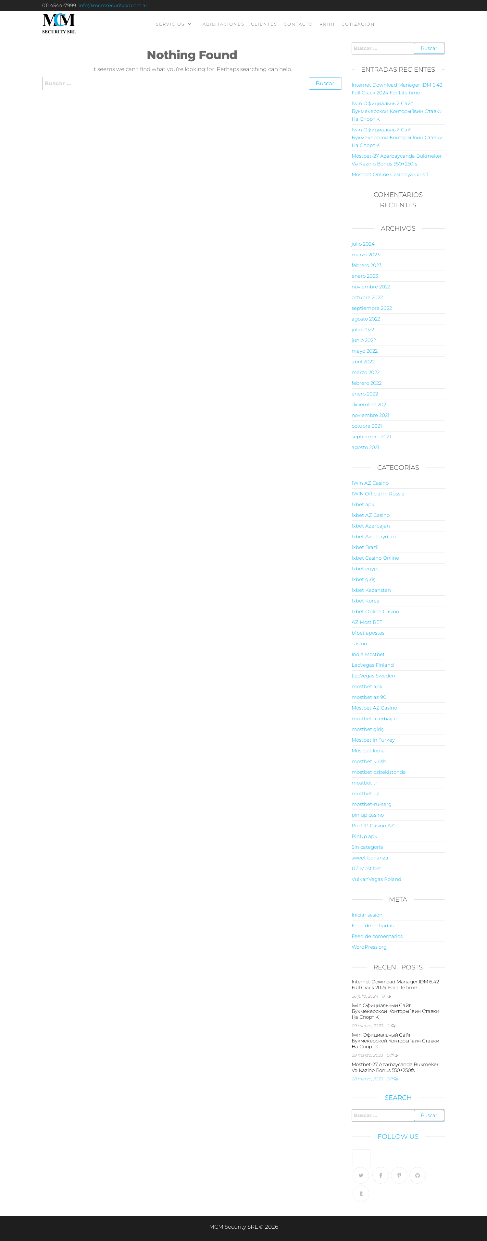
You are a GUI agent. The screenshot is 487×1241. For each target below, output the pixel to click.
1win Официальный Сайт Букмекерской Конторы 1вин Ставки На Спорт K (397, 111)
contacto (298, 24)
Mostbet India (368, 751)
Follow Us (398, 1136)
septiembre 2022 (372, 308)
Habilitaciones (221, 24)
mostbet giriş (367, 729)
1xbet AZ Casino (371, 515)
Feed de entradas (372, 925)
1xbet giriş (363, 579)
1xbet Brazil (365, 547)
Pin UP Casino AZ (373, 825)
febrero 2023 (366, 265)
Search (398, 1097)
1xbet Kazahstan (371, 590)
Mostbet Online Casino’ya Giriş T (390, 174)
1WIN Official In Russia (378, 494)
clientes (264, 24)
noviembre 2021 (370, 415)
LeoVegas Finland (373, 665)
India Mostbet (368, 654)
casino (359, 643)
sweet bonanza (370, 858)
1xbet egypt (365, 569)
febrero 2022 (366, 383)
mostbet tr (364, 783)
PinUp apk (364, 836)
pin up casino (368, 815)
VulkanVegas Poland (376, 879)
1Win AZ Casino (370, 483)
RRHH (327, 24)
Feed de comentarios (377, 936)
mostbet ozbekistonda (379, 772)
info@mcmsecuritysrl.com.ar (113, 5)
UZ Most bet (366, 868)
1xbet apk (363, 504)
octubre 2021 (367, 426)
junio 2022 (364, 340)
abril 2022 (363, 362)
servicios (170, 24)
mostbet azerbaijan (375, 718)
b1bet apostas (368, 633)
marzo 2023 (366, 254)
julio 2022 (363, 329)
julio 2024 (363, 244)
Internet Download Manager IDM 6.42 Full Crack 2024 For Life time (395, 985)
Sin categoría (367, 847)
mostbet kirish (369, 761)
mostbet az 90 (369, 697)
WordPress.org (369, 947)
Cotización (358, 24)
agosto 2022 (366, 319)
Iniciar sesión (367, 915)
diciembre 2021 (370, 404)
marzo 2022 (366, 372)
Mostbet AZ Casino (374, 708)
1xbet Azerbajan (371, 526)
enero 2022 (365, 394)
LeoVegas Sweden (373, 676)
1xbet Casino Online (375, 558)
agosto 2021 (365, 447)
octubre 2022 (367, 297)
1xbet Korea (366, 601)
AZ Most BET (367, 622)
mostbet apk (367, 686)
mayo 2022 (365, 351)
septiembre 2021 (371, 436)
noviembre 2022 (371, 287)
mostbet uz (365, 793)
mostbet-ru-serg (372, 804)
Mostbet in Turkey (373, 740)
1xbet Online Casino (375, 611)
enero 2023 (365, 276)
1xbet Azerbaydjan (374, 536)
